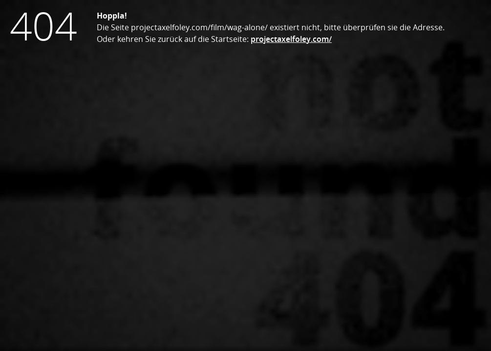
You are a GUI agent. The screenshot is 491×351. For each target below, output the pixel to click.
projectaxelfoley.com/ (291, 39)
